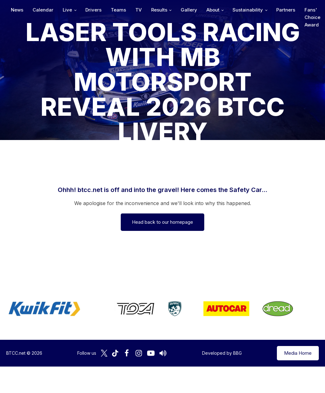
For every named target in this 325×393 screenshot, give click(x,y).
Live (136, 10)
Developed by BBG (222, 353)
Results (228, 10)
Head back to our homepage (162, 222)
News (86, 10)
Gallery (258, 10)
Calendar (112, 10)
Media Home (298, 353)
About (281, 10)
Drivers (162, 10)
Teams (187, 10)
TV (207, 10)
